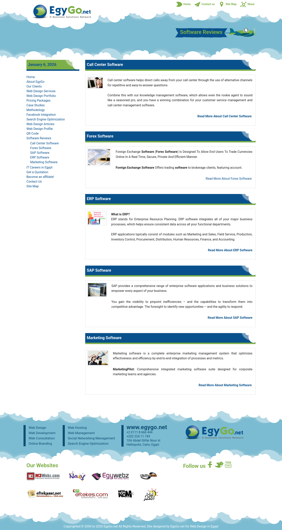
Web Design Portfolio (41, 96)
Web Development (42, 433)
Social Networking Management (91, 438)
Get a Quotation (37, 172)
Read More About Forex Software (229, 178)
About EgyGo (35, 82)
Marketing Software (43, 162)
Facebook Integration (41, 115)
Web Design (37, 428)
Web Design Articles (40, 124)
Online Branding (40, 443)
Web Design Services (41, 91)
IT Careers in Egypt (39, 167)
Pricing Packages (38, 100)
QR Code (32, 133)
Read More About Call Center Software (224, 116)
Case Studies (35, 105)
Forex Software (40, 148)
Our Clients (34, 86)
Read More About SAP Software (230, 318)
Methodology (35, 110)
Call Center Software (44, 143)
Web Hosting (77, 428)
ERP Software (39, 157)
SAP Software (39, 153)
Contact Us (34, 181)
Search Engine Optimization (45, 119)
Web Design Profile (39, 129)
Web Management (81, 433)
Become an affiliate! (40, 177)
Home (30, 77)
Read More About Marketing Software (225, 385)
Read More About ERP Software (230, 250)
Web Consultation (42, 438)
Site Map (32, 186)
